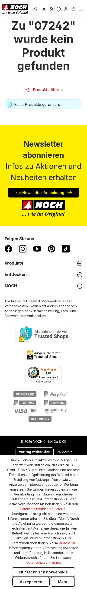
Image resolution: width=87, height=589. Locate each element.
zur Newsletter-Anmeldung (43, 192)
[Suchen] (36, 9)
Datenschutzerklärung (43, 562)
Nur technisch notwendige (43, 572)
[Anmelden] (66, 9)
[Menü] (81, 9)
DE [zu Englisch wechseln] (44, 9)
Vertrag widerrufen (34, 452)
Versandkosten (16, 306)
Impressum (67, 543)
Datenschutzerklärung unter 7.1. (43, 509)
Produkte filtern (43, 89)
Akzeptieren (31, 581)
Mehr (63, 581)
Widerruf (65, 452)
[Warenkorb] (73, 9)
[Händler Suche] (51, 9)
